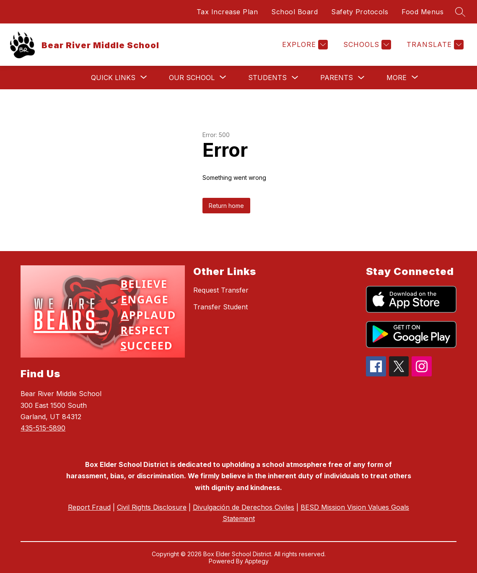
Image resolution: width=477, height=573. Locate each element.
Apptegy (257, 561)
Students (267, 77)
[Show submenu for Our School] (192, 78)
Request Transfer (221, 290)
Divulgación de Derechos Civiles (243, 507)
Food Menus (422, 12)
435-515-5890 (43, 428)
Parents (336, 77)
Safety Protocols (359, 12)
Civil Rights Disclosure (152, 507)
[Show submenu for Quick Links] (113, 78)
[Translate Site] (434, 44)
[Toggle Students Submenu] (295, 77)
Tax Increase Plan (227, 12)
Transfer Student (220, 307)
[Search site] (460, 12)
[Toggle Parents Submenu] (361, 77)
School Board (294, 12)
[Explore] (304, 44)
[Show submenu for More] (396, 78)
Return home (226, 205)
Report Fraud (89, 507)
